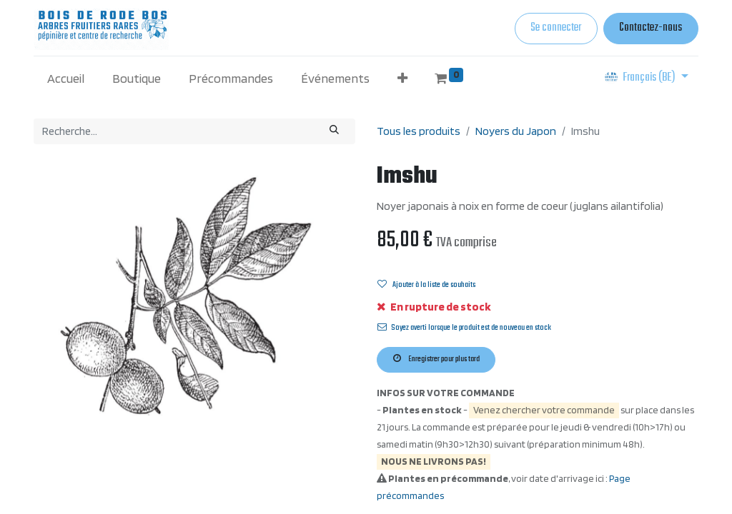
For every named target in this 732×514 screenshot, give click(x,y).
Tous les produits (418, 131)
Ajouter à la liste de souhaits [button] (426, 284)
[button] (402, 78)
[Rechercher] (334, 131)
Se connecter (555, 28)
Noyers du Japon (515, 131)
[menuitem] (66, 78)
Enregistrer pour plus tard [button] (436, 359)
